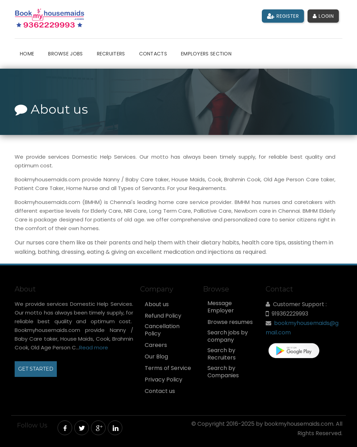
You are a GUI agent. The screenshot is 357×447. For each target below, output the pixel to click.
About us (157, 304)
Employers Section (206, 53)
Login (323, 16)
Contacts (153, 53)
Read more (93, 347)
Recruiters (111, 53)
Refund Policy (163, 316)
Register (283, 16)
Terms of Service (168, 368)
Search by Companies (223, 371)
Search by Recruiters (221, 354)
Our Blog (156, 357)
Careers (156, 345)
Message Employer (220, 307)
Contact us (160, 391)
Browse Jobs (65, 53)
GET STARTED (35, 369)
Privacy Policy (163, 380)
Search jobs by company (227, 336)
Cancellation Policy (162, 330)
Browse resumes (230, 322)
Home (27, 53)
